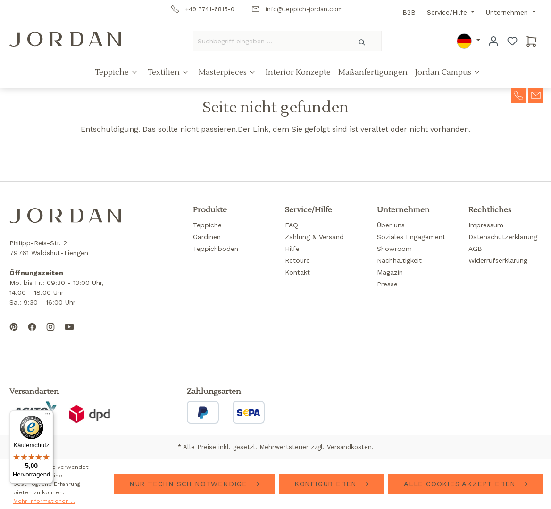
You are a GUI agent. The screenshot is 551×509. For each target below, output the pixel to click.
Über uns (391, 225)
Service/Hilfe (448, 12)
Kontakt (297, 272)
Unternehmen (508, 12)
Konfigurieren (326, 484)
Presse (387, 284)
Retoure (297, 260)
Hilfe (292, 248)
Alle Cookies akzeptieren (461, 484)
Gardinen (207, 237)
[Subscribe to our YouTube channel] (69, 334)
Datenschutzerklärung (502, 237)
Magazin (390, 272)
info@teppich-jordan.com (297, 9)
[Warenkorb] (532, 41)
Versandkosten (349, 447)
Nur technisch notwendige (189, 484)
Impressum (485, 225)
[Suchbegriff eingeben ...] (268, 41)
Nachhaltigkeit (399, 260)
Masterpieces (224, 72)
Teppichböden (215, 248)
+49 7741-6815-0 (202, 9)
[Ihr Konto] (493, 41)
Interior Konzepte (298, 72)
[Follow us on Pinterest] (13, 334)
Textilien (165, 72)
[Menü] (47, 416)
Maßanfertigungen (373, 72)
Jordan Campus (444, 72)
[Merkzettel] (512, 41)
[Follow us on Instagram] (50, 334)
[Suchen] (362, 41)
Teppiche (113, 72)
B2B (409, 12)
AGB (475, 248)
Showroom (394, 248)
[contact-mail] (536, 94)
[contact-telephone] (518, 94)
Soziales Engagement (411, 237)
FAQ (291, 225)
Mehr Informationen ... (44, 501)
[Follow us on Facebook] (32, 334)
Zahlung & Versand (314, 237)
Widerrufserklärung (497, 260)
